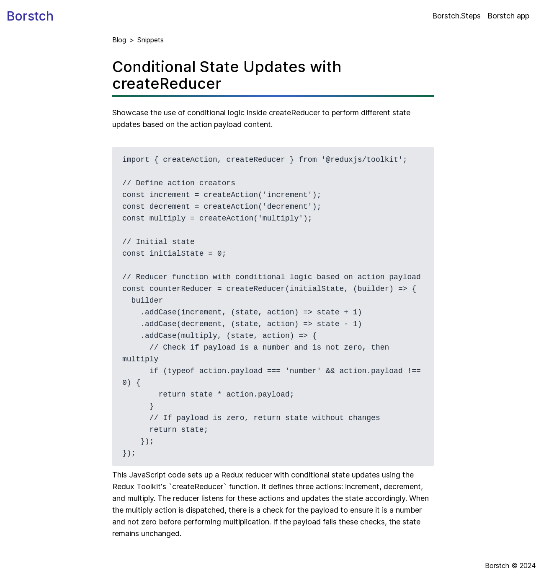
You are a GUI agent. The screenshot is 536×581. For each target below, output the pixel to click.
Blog (119, 40)
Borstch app (508, 15)
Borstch (30, 15)
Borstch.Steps (456, 15)
